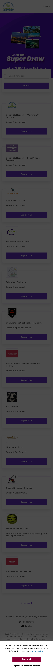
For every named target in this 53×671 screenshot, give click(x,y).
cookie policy (36, 651)
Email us (28, 626)
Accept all (26, 659)
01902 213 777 (28, 622)
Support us (26, 131)
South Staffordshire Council (20, 636)
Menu (46, 6)
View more (26, 603)
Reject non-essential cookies (26, 666)
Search (26, 85)
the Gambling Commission (35, 639)
